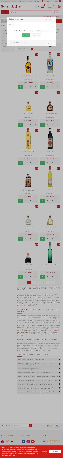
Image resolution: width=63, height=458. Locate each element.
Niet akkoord (36, 35)
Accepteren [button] (55, 451)
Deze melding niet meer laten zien (19, 42)
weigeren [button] (44, 451)
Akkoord (25, 35)
